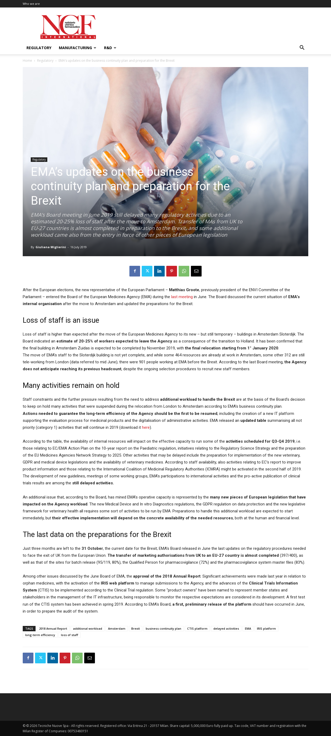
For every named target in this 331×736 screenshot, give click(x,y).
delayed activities (226, 628)
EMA (248, 628)
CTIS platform (197, 628)
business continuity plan (163, 628)
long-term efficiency (40, 635)
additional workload (87, 628)
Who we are (31, 4)
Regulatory (38, 47)
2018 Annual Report (53, 628)
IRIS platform (266, 628)
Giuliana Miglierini (51, 247)
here (146, 427)
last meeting (181, 296)
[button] (301, 48)
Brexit (135, 628)
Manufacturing (77, 47)
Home (27, 60)
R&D (110, 47)
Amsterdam (116, 628)
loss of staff (69, 635)
